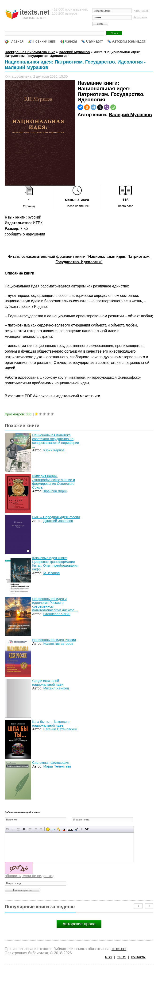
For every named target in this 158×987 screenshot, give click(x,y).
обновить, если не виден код (29, 876)
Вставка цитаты (76, 829)
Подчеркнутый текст (18, 829)
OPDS (121, 957)
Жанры (71, 41)
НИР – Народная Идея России (56, 517)
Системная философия (50, 762)
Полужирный (7, 829)
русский (34, 217)
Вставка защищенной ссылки (58, 829)
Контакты (138, 957)
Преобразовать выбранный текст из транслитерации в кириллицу (81, 829)
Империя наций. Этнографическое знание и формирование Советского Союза (53, 481)
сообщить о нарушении (25, 234)
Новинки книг (44, 41)
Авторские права (78, 924)
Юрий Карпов (54, 450)
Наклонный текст (13, 829)
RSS (108, 957)
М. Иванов (51, 573)
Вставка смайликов (47, 829)
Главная (16, 41)
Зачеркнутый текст (24, 829)
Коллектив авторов (58, 643)
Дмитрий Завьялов (58, 521)
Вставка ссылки (53, 829)
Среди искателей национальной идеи (47, 682)
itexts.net (119, 949)
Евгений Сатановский (60, 729)
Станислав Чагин (56, 614)
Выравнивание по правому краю (41, 829)
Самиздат (94, 41)
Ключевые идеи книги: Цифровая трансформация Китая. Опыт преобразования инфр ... (55, 563)
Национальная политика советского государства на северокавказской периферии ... (55, 440)
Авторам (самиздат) (129, 41)
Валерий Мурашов (130, 114)
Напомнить (140, 17)
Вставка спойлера (86, 829)
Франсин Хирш (55, 491)
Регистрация (141, 10)
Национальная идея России (54, 640)
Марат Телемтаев (57, 766)
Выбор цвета (64, 829)
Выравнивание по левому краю (30, 829)
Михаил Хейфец (56, 688)
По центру (36, 829)
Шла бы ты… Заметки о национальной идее (50, 723)
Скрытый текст (70, 829)
